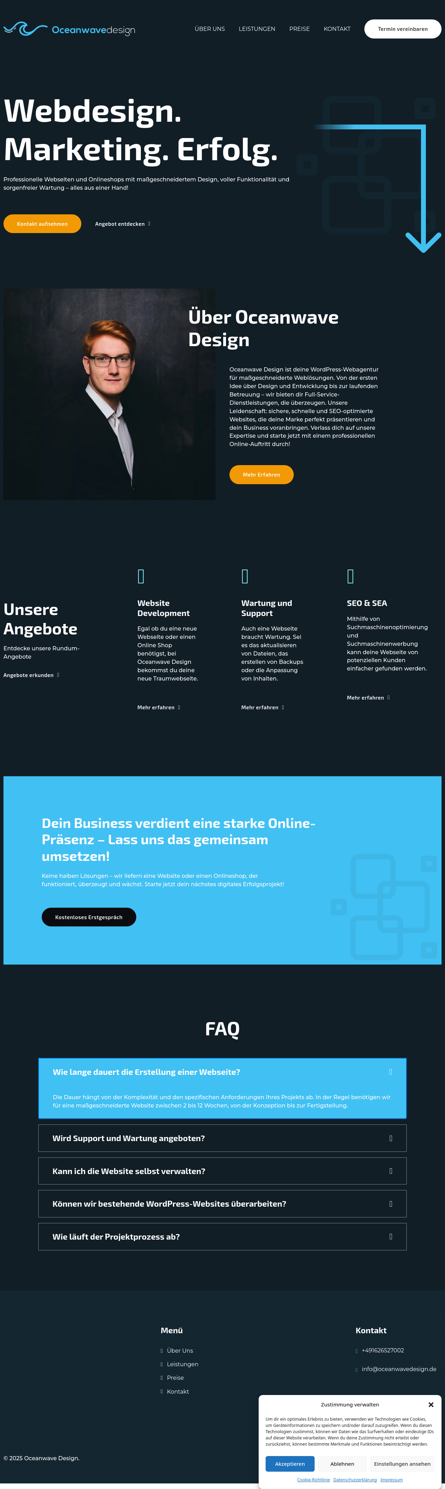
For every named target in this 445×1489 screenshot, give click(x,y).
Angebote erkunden (31, 678)
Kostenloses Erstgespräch (89, 921)
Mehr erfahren (159, 710)
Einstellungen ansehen (402, 1463)
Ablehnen (343, 1463)
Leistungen (256, 29)
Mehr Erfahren (262, 478)
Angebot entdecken (124, 226)
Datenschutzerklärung (355, 1480)
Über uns (209, 29)
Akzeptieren (290, 1463)
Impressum (391, 1480)
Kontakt (336, 29)
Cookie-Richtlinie (313, 1480)
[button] (431, 1404)
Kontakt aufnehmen (42, 226)
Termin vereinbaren (403, 29)
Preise (299, 29)
